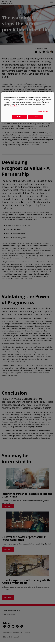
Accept (36, 116)
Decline (19, 116)
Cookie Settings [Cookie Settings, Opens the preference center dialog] (43, 111)
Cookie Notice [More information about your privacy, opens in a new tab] (14, 105)
